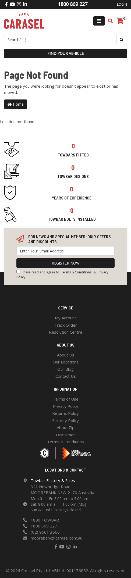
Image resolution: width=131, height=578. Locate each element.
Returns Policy (65, 413)
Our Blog (65, 369)
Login (122, 4)
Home (16, 104)
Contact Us (65, 376)
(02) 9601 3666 (45, 532)
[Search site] (121, 39)
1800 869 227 (44, 526)
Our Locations (66, 362)
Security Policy (65, 420)
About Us (65, 355)
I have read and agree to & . (62, 274)
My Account (65, 317)
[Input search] (60, 39)
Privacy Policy (65, 406)
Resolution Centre (65, 332)
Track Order (65, 325)
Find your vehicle (65, 53)
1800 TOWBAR (45, 520)
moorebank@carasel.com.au (56, 538)
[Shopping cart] (120, 21)
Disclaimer (65, 434)
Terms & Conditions (76, 272)
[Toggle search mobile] (109, 21)
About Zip (66, 427)
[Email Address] (65, 251)
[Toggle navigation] (99, 21)
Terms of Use (66, 399)
